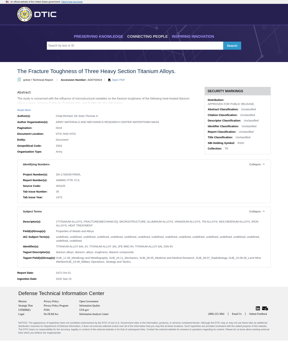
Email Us (237, 314)
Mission (22, 301)
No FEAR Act (51, 314)
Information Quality (89, 305)
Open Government (88, 301)
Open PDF (116, 79)
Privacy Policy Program (56, 305)
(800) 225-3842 (216, 314)
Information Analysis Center (94, 314)
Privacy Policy (51, 301)
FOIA (47, 309)
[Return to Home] (38, 13)
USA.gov (84, 309)
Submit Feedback (258, 314)
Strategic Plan (25, 305)
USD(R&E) (24, 309)
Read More (24, 110)
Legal (21, 314)
